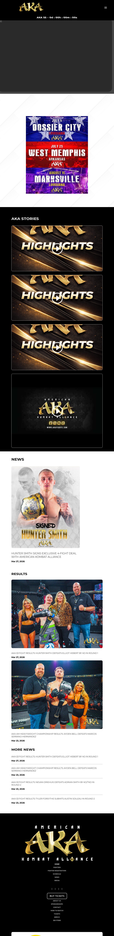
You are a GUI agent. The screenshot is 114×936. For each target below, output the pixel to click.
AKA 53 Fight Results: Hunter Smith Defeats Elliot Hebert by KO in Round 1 (54, 653)
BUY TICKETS (57, 896)
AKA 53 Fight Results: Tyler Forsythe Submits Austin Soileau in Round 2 (53, 798)
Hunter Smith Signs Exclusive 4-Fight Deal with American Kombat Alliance (43, 555)
